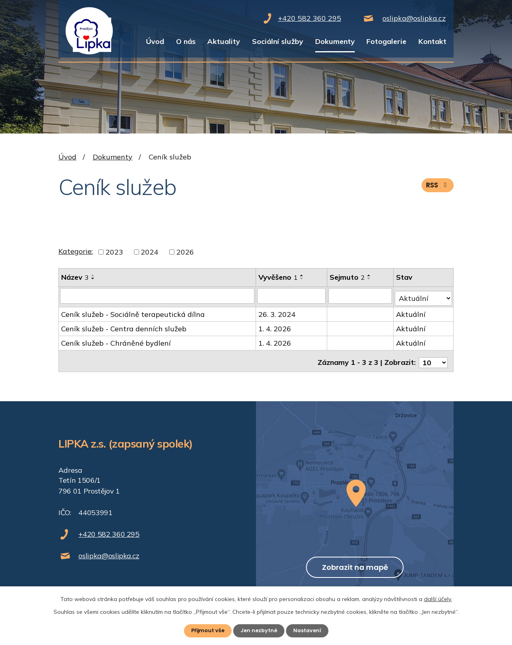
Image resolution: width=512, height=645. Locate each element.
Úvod (155, 41)
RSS (437, 188)
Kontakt (432, 41)
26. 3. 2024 (277, 312)
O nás (186, 41)
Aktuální (411, 312)
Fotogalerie (386, 41)
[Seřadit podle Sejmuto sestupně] (370, 278)
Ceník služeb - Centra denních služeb (123, 326)
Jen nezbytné (259, 630)
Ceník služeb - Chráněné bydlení (116, 340)
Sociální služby (277, 41)
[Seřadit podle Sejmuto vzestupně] (370, 275)
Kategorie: (75, 251)
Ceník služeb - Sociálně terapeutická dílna (133, 312)
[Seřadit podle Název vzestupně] (93, 275)
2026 (185, 252)
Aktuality (223, 41)
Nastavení (310, 630)
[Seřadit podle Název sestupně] (93, 278)
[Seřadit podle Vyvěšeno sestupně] (302, 278)
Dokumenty (335, 41)
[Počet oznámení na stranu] (433, 357)
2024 (149, 252)
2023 (114, 252)
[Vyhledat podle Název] (157, 295)
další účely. (438, 598)
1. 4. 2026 (275, 326)
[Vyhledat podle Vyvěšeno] (292, 295)
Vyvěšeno (278, 277)
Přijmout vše (205, 630)
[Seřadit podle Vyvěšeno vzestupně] (302, 275)
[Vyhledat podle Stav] (423, 295)
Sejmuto (348, 277)
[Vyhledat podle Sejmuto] (361, 295)
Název (75, 277)
